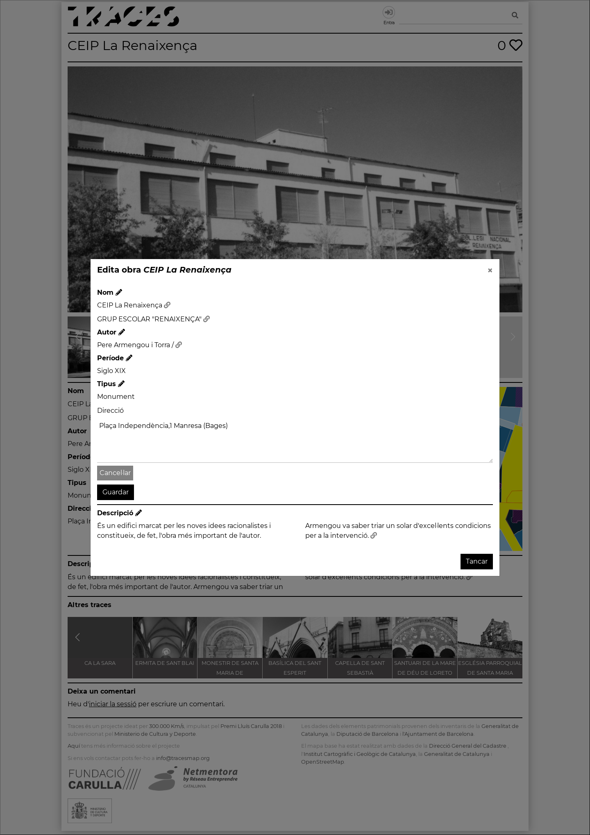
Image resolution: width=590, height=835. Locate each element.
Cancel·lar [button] (115, 473)
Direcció (110, 410)
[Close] (490, 270)
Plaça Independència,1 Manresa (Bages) (295, 441)
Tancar (477, 561)
